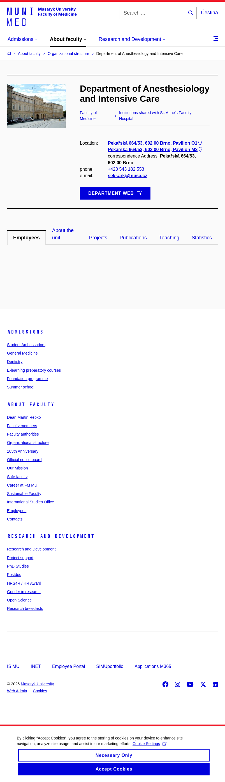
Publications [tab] (133, 237)
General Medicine (22, 353)
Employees (16, 510)
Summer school (20, 387)
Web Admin (17, 691)
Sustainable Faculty (24, 493)
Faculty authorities (23, 434)
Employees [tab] (26, 237)
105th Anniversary (22, 451)
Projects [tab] (98, 237)
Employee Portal (68, 666)
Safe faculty (17, 477)
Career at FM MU (22, 485)
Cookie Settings (149, 748)
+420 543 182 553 (126, 169)
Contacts (14, 519)
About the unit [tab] (63, 234)
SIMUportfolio (109, 666)
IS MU (13, 666)
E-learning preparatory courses (34, 370)
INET (36, 666)
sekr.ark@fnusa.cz (127, 175)
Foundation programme (27, 378)
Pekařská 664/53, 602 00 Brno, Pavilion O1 (155, 143)
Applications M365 (152, 666)
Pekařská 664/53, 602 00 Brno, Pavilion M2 (155, 149)
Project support (20, 558)
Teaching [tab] (169, 237)
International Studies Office (30, 502)
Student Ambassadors (26, 345)
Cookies (40, 691)
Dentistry (14, 361)
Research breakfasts (25, 608)
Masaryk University (37, 684)
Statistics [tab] (202, 237)
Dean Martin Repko (24, 417)
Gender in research (24, 591)
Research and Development (50, 536)
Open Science (19, 600)
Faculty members (22, 426)
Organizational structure (28, 442)
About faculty (30, 404)
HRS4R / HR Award (24, 583)
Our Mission (17, 468)
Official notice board (24, 459)
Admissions (25, 332)
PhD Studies (18, 566)
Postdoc (14, 574)
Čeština (209, 12)
